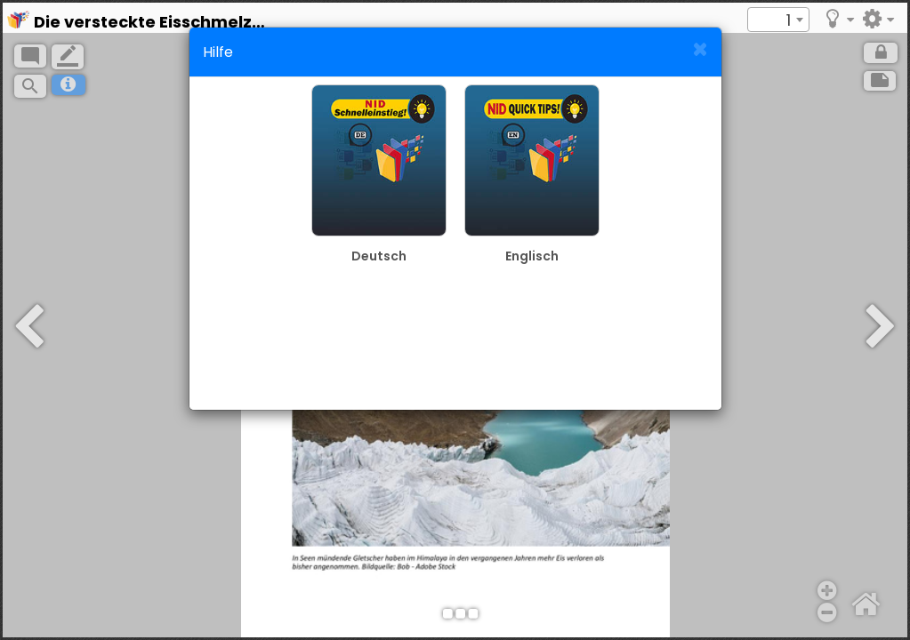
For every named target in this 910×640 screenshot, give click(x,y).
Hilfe (218, 52)
